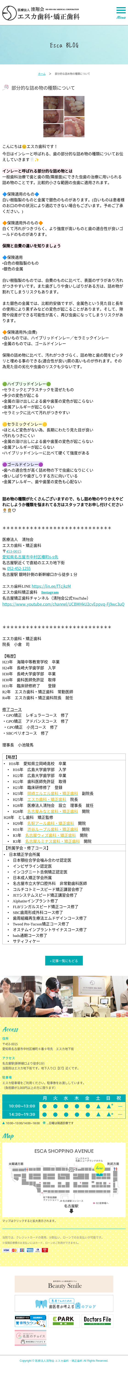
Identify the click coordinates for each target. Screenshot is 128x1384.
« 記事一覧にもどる (64, 960)
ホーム (42, 74)
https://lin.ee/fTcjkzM (51, 586)
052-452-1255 (19, 568)
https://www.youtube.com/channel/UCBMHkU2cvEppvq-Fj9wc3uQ (63, 604)
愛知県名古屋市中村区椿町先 (30, 557)
